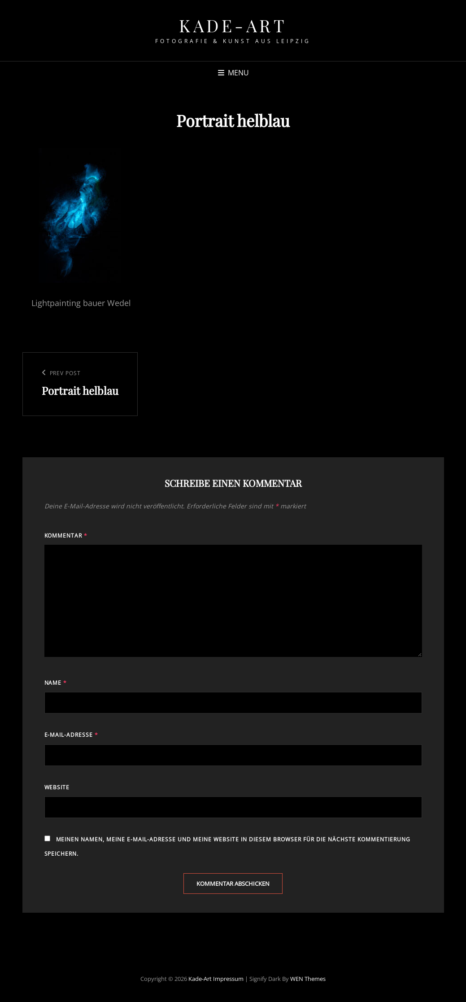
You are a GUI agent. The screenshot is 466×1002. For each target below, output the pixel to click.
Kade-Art (233, 25)
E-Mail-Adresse (71, 735)
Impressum (228, 979)
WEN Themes (308, 979)
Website (57, 787)
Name (55, 683)
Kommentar (66, 535)
